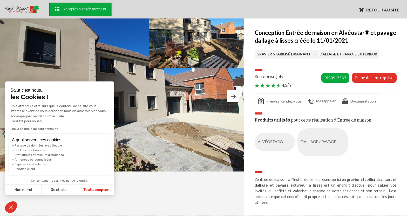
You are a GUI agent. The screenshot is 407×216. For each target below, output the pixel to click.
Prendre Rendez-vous (280, 101)
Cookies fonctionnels (30, 150)
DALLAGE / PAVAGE (324, 142)
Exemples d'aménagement (80, 9)
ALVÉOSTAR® (276, 142)
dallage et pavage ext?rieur (281, 185)
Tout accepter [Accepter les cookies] (96, 190)
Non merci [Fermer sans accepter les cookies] (23, 190)
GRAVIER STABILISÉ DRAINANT (283, 54)
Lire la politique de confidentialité (34, 129)
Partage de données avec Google (38, 145)
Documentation (359, 101)
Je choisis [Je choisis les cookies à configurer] (60, 190)
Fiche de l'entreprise (374, 77)
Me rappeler (322, 101)
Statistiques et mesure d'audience (39, 155)
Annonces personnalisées (33, 159)
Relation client (25, 169)
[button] (11, 207)
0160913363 (335, 77)
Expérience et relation (30, 164)
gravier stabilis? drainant (369, 179)
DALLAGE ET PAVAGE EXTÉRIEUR (348, 54)
